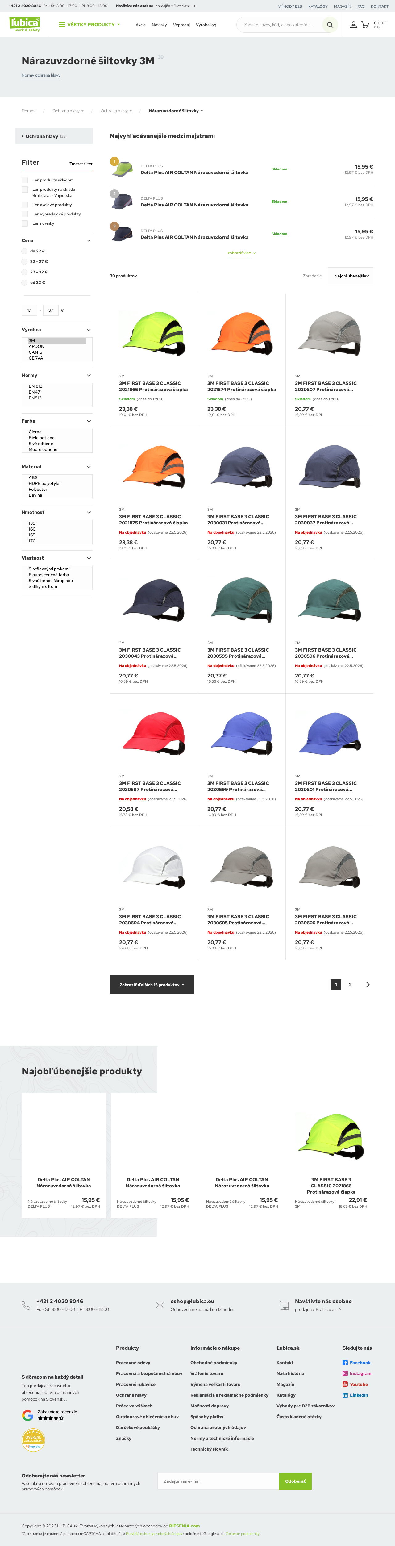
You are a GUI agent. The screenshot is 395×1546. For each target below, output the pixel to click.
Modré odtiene (57, 449)
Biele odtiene (57, 438)
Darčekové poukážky (138, 1427)
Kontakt (284, 1362)
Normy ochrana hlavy (41, 75)
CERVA (57, 358)
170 (57, 541)
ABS (57, 478)
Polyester (57, 489)
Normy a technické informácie (222, 1438)
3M (57, 341)
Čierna (57, 432)
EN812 (57, 398)
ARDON (57, 346)
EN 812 (57, 386)
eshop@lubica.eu (192, 1301)
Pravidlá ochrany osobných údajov (154, 1533)
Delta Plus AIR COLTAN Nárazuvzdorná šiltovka (195, 172)
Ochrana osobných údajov (218, 1427)
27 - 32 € (39, 272)
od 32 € (37, 282)
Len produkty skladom (52, 180)
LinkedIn (355, 1395)
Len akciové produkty (52, 204)
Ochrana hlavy (131, 1395)
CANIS (57, 352)
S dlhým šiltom (57, 587)
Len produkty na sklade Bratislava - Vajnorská (53, 192)
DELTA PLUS (152, 166)
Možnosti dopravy (209, 1406)
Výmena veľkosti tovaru (215, 1384)
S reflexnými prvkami (57, 569)
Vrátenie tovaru (206, 1373)
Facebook (357, 1362)
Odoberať (295, 1481)
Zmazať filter (81, 163)
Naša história (290, 1373)
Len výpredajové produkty (56, 214)
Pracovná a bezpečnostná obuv (149, 1373)
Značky (123, 1438)
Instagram (357, 1373)
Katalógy (286, 1395)
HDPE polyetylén (57, 483)
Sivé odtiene (57, 444)
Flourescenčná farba (57, 575)
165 (57, 535)
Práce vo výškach (134, 1406)
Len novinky (43, 223)
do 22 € (37, 251)
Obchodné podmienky (213, 1362)
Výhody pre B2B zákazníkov (305, 1406)
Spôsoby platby (206, 1416)
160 (57, 529)
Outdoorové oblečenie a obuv (147, 1416)
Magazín (285, 1384)
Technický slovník (209, 1449)
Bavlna (57, 495)
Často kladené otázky (299, 1416)
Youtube (355, 1384)
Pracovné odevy (133, 1362)
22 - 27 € (39, 261)
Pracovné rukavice (136, 1384)
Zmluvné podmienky (242, 1533)
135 (57, 523)
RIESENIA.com (184, 1526)
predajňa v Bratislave (175, 6)
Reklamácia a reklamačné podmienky (229, 1395)
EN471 (57, 392)
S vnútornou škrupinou (57, 581)
